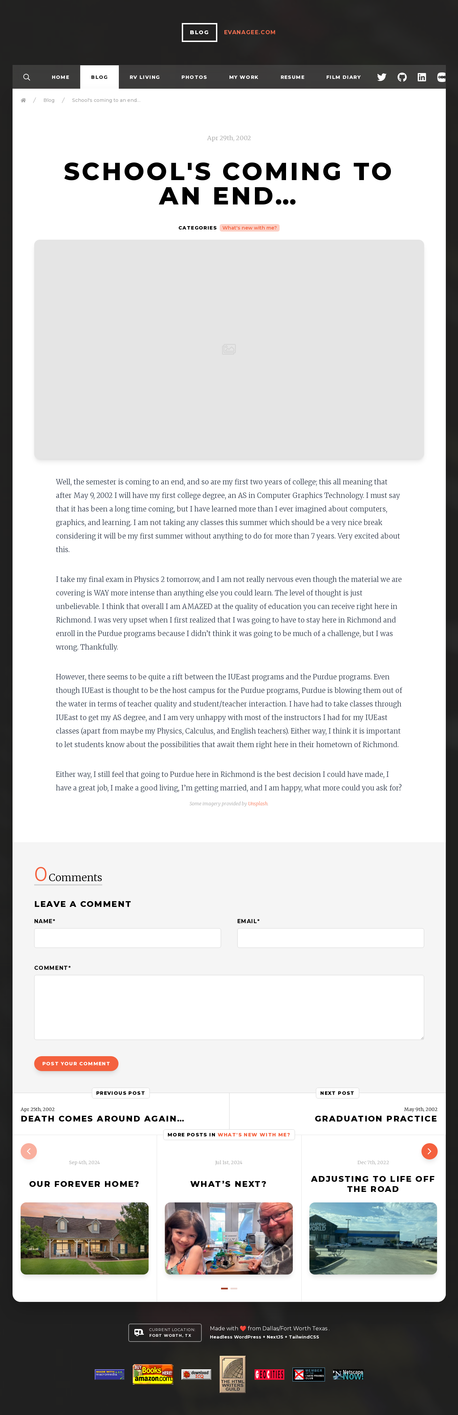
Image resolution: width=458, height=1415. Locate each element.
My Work (244, 77)
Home (61, 77)
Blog (99, 77)
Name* (45, 921)
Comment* (52, 968)
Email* (248, 921)
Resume (293, 77)
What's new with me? (249, 228)
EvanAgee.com (250, 32)
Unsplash (257, 804)
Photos (194, 77)
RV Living (145, 77)
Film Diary (343, 77)
